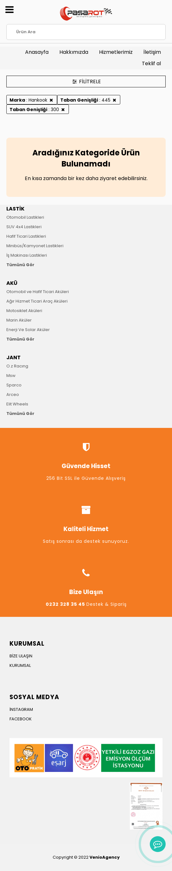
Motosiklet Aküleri (24, 311)
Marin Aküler (19, 320)
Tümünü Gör (20, 265)
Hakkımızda (73, 52)
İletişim (152, 52)
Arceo (12, 395)
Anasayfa (37, 52)
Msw (11, 376)
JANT (13, 357)
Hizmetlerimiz (116, 52)
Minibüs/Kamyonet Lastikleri (34, 246)
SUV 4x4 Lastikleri (24, 227)
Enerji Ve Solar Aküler (28, 330)
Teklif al (151, 63)
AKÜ (11, 283)
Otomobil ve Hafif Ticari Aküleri (37, 292)
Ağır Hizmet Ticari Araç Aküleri (37, 301)
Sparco (14, 385)
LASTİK (15, 208)
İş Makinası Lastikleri (26, 255)
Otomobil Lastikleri (25, 217)
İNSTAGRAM (21, 709)
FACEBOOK (21, 719)
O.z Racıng (17, 366)
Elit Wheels (17, 404)
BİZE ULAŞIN (21, 656)
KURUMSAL (20, 665)
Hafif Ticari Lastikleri (26, 236)
